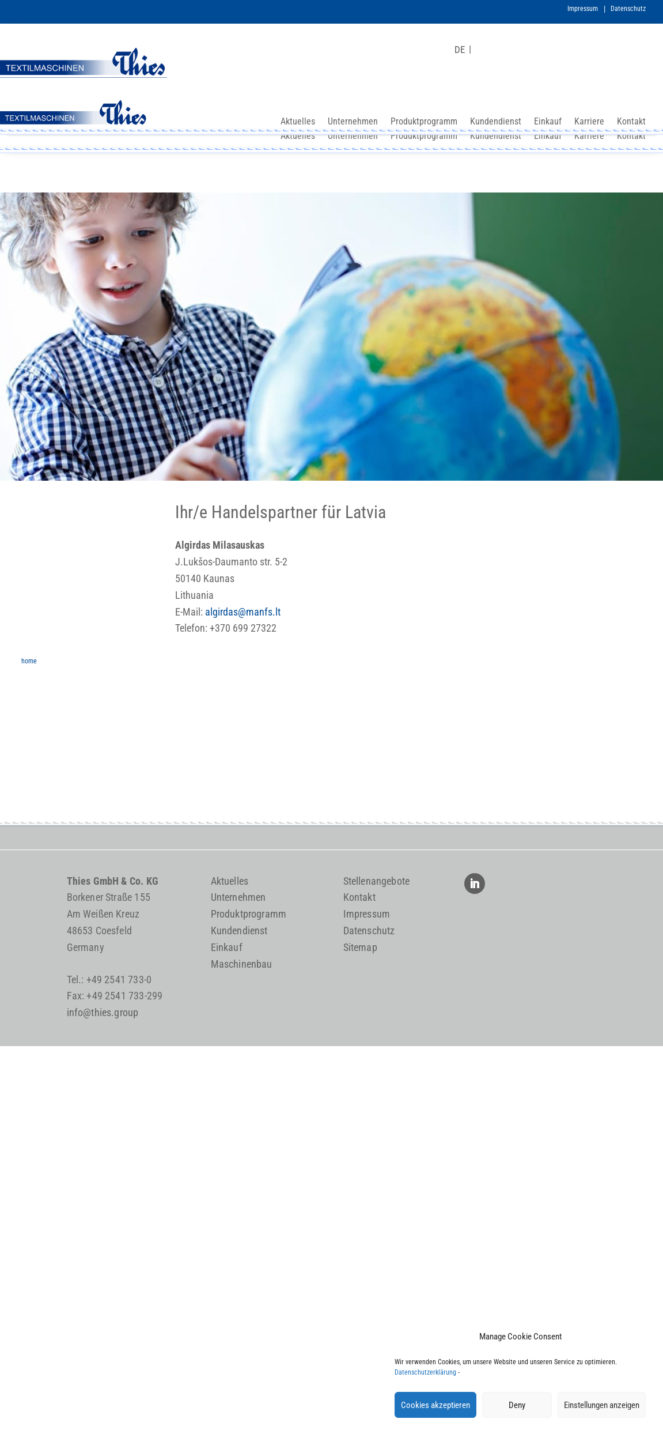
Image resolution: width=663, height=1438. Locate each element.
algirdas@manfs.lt (243, 612)
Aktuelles (298, 136)
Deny (517, 1405)
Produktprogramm (424, 136)
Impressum (582, 9)
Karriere (589, 136)
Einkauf (548, 136)
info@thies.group (103, 1012)
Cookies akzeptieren (435, 1405)
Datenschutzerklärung (425, 1372)
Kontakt (631, 136)
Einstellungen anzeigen (601, 1405)
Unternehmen (353, 136)
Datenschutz (628, 9)
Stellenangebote (376, 881)
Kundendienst (495, 136)
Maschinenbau (241, 964)
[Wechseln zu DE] (460, 49)
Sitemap (360, 947)
